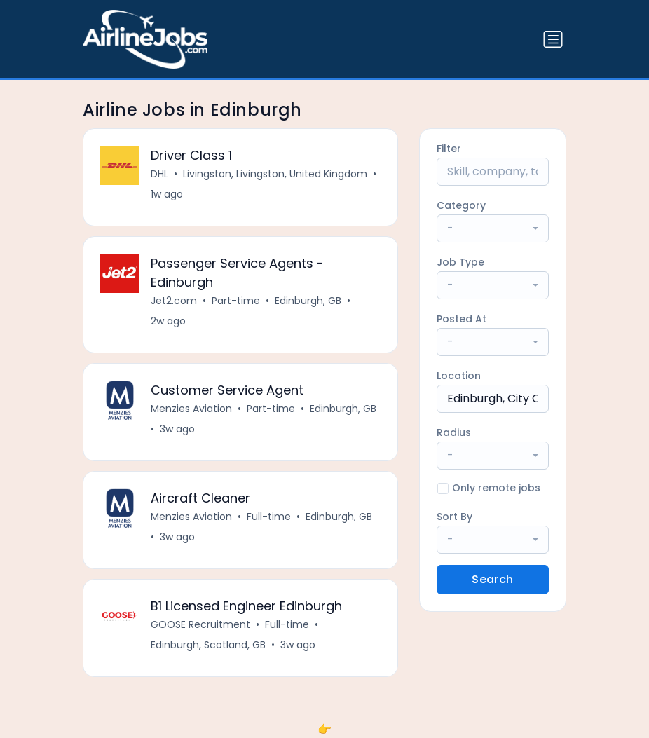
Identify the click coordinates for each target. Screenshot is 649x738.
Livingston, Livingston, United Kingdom (275, 174)
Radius (454, 432)
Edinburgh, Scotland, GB (208, 645)
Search (492, 579)
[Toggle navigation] (553, 39)
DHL (159, 174)
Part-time (236, 301)
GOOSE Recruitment (200, 624)
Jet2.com (174, 301)
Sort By (454, 517)
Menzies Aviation (191, 409)
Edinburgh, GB (308, 301)
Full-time (269, 517)
